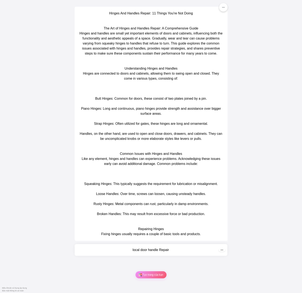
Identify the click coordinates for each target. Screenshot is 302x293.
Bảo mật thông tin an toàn (13, 291)
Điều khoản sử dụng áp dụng (14, 288)
